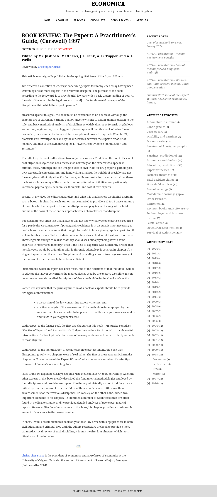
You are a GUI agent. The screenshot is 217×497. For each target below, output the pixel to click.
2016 (155, 272)
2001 (155, 340)
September (160, 364)
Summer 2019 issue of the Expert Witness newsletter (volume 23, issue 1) (168, 98)
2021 (155, 253)
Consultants (121, 20)
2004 (155, 325)
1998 (155, 354)
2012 (155, 292)
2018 (155, 263)
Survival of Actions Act (162, 232)
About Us (62, 20)
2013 (155, 287)
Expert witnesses (158, 170)
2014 (155, 282)
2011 (155, 296)
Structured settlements (162, 227)
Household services (159, 184)
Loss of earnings (157, 189)
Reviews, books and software (166, 208)
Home (46, 20)
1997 (155, 378)
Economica (108, 4)
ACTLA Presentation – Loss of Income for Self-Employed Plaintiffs (166, 68)
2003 (155, 330)
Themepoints (134, 490)
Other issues (155, 199)
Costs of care (155, 131)
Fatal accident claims (160, 179)
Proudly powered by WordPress (91, 490)
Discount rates (156, 141)
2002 (155, 335)
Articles (142, 20)
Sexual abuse (155, 223)
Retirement (154, 203)
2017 (155, 268)
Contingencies (156, 127)
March (157, 373)
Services (79, 20)
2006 (155, 316)
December (159, 359)
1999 (155, 349)
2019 (155, 258)
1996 (155, 383)
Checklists (97, 20)
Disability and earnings (162, 136)
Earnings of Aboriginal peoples (167, 146)
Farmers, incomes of (160, 175)
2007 (155, 311)
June (156, 369)
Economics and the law (162, 160)
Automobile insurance (161, 122)
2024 (155, 248)
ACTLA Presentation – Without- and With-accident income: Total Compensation (168, 83)
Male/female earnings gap (164, 194)
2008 (155, 306)
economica (65, 49)
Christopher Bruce (49, 66)
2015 (155, 277)
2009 (155, 301)
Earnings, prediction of (162, 155)
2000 (155, 345)
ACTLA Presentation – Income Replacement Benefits (166, 55)
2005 (155, 321)
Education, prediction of (163, 165)
